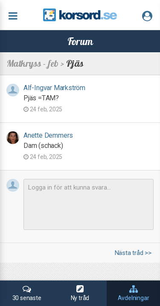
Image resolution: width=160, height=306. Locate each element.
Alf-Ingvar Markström (54, 88)
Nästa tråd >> (133, 253)
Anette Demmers (48, 135)
